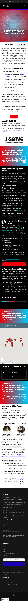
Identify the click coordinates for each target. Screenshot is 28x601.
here (10, 288)
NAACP (11, 232)
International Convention (9, 553)
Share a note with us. (9, 475)
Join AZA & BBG (7, 577)
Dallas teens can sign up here (17, 456)
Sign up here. (19, 468)
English (4, 599)
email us (3, 107)
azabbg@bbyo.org (6, 574)
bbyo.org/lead (5, 111)
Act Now (14, 116)
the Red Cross (17, 232)
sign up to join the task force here (16, 107)
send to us (20, 283)
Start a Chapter (6, 546)
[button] (24, 6)
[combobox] (5, 599)
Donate (13, 264)
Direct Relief (4, 232)
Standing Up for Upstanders (17, 479)
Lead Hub (5, 551)
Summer (5, 555)
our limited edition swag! (12, 259)
